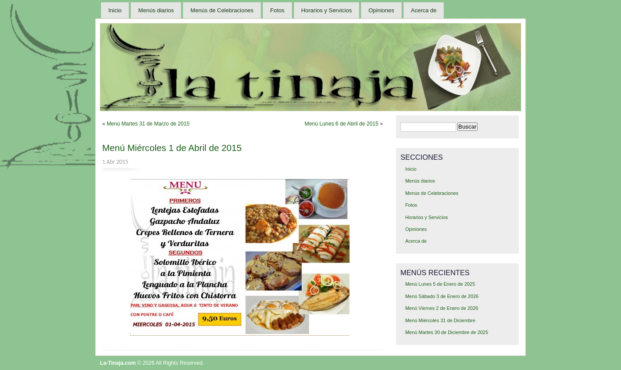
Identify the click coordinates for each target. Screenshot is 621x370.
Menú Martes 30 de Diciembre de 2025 (446, 332)
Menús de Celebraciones (221, 10)
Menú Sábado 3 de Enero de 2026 (441, 296)
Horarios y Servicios (326, 10)
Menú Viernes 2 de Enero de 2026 (441, 308)
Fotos (277, 10)
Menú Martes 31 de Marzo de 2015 (148, 124)
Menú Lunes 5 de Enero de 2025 (440, 284)
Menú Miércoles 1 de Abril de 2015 (172, 148)
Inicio (114, 10)
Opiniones (381, 10)
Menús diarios (156, 10)
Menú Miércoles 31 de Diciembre (440, 320)
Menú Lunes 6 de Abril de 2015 (341, 124)
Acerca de (424, 10)
